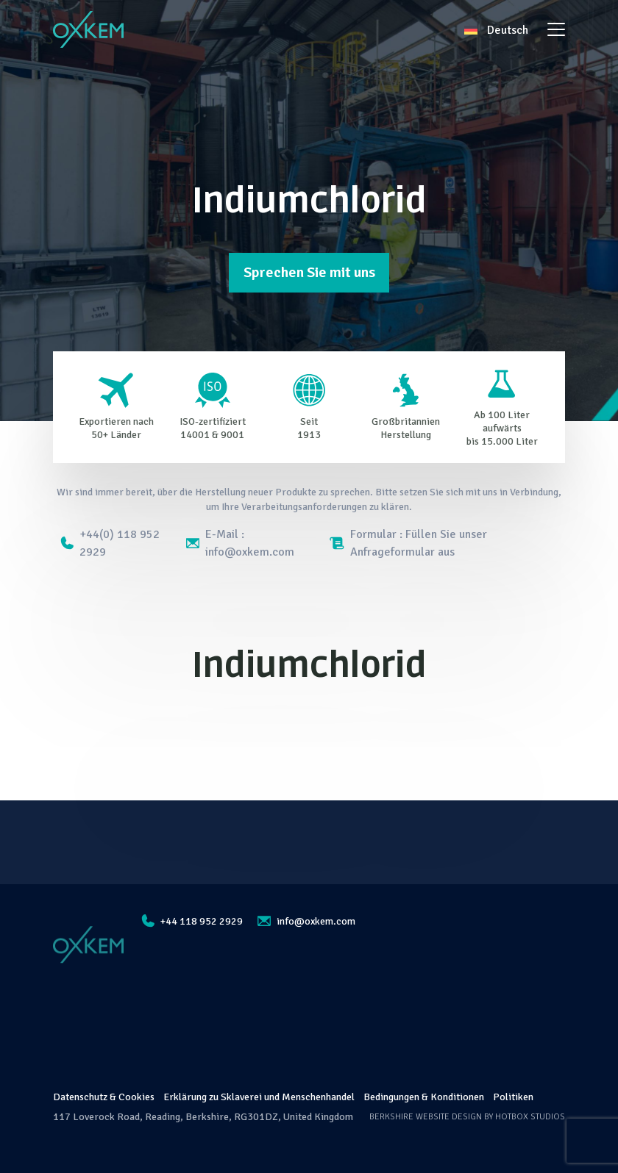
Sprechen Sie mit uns (309, 272)
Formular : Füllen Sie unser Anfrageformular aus (408, 543)
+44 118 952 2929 (192, 921)
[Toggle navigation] (556, 29)
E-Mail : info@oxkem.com (240, 543)
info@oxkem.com (306, 921)
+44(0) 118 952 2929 (110, 543)
